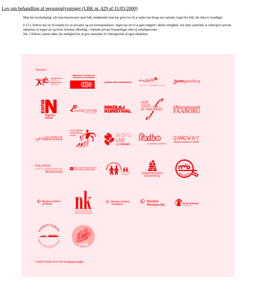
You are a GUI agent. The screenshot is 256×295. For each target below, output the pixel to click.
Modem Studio (75, 261)
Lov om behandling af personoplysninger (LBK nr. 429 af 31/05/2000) (69, 8)
